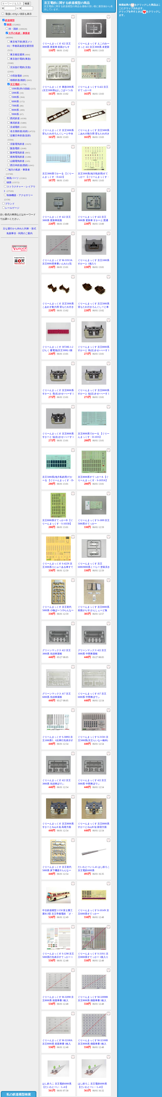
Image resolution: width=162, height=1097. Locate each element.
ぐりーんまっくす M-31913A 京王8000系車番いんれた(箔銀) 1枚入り (57, 263)
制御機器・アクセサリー (20, 195)
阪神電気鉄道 (17, 152)
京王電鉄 (15, 84)
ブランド (10, 203)
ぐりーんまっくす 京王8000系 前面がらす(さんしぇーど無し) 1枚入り (93, 610)
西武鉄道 (15, 118)
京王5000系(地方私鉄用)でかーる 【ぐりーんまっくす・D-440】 (58, 480)
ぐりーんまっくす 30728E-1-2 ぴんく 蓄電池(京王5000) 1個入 (57, 350)
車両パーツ (13, 178)
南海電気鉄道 (17, 157)
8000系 (15, 110)
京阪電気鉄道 (17, 144)
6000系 (15, 101)
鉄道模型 (10, 20)
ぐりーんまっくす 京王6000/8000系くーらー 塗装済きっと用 (94, 567)
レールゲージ (12, 208)
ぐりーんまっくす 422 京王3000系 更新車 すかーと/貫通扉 (93, 220)
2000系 (15, 93)
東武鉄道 (15, 123)
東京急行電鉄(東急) (20, 59)
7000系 (15, 105)
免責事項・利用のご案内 (19, 233)
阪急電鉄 (15, 148)
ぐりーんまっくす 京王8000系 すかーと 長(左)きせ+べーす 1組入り (93, 350)
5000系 (15, 97)
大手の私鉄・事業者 (19, 33)
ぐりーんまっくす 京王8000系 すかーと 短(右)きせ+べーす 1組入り (58, 437)
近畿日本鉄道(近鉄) (20, 135)
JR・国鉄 (13, 29)
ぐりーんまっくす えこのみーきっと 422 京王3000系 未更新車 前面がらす (93, 46)
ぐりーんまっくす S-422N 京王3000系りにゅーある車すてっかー (57, 567)
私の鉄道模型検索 (18, 1094)
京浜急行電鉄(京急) (20, 67)
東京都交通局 (17, 54)
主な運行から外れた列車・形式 (19, 228)
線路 (9, 182)
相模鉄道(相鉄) (18, 80)
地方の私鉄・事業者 (19, 169)
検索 (27, 3)
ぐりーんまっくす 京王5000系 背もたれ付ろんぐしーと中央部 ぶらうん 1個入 (58, 133)
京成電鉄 (15, 127)
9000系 (15, 114)
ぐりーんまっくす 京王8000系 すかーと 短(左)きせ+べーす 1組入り (93, 393)
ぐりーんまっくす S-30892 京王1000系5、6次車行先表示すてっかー (57, 740)
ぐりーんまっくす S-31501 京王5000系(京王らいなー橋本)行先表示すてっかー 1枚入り (93, 740)
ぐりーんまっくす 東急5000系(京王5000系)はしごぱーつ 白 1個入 (58, 90)
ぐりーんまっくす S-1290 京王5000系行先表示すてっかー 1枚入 (58, 957)
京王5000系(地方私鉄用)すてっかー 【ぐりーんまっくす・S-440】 (93, 176)
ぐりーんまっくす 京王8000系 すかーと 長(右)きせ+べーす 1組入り (58, 393)
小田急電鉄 (16, 75)
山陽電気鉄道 (17, 161)
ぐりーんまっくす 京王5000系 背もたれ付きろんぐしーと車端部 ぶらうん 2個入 (93, 306)
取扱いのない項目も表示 (17, 14)
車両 (9, 24)
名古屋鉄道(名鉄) (19, 131)
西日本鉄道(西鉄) (19, 165)
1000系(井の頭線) (21, 88)
